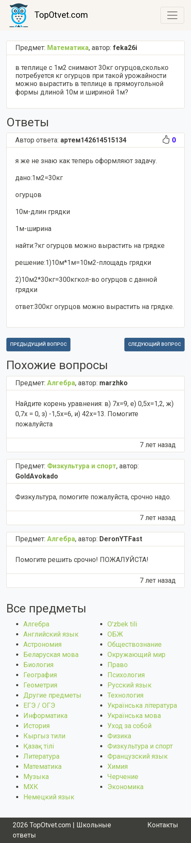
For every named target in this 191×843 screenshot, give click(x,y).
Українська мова (134, 716)
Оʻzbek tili (122, 624)
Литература (41, 756)
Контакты (162, 825)
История (36, 726)
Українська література (142, 705)
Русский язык (129, 685)
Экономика (125, 787)
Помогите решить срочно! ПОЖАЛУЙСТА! (82, 560)
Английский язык (51, 634)
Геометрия (40, 685)
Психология (126, 675)
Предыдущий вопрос (38, 344)
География (40, 675)
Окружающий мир (136, 655)
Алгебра (36, 624)
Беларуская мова (51, 655)
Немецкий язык (48, 797)
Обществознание (134, 644)
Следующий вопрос (154, 344)
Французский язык (137, 756)
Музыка (36, 777)
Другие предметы (52, 695)
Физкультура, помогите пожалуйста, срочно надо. (93, 497)
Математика (42, 766)
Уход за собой (129, 726)
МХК (30, 787)
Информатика (45, 716)
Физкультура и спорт (140, 746)
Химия (117, 766)
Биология (38, 665)
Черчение (122, 777)
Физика (119, 736)
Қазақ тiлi (38, 746)
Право (117, 665)
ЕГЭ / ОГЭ (39, 705)
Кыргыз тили (44, 736)
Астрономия (42, 644)
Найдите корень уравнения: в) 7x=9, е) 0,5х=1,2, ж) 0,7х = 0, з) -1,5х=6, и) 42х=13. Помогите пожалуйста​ (94, 414)
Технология (125, 695)
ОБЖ (115, 634)
